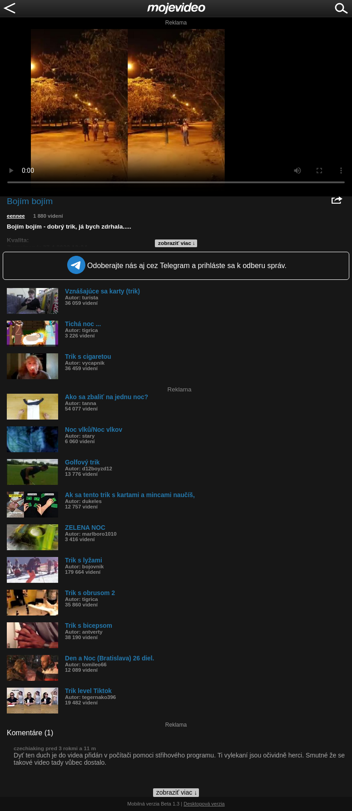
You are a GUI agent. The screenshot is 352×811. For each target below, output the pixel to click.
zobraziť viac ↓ (176, 243)
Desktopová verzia (204, 803)
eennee (16, 216)
